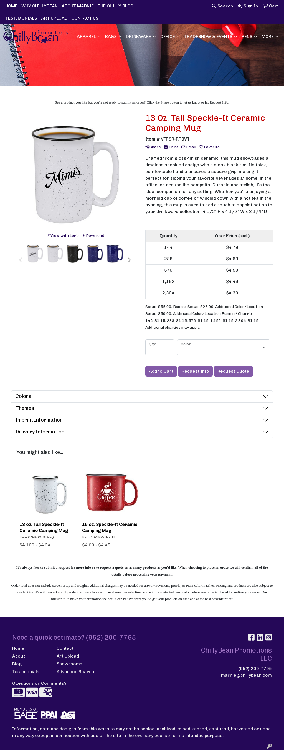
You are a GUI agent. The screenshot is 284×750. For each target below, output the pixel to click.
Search (222, 6)
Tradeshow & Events (208, 36)
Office (167, 36)
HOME (11, 6)
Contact (65, 648)
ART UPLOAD (54, 18)
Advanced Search (75, 671)
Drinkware (138, 36)
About (18, 656)
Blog (17, 663)
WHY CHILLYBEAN (39, 6)
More (268, 36)
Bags (111, 36)
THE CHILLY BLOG (115, 6)
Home (18, 648)
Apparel (86, 36)
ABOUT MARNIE (78, 6)
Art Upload (68, 656)
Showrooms (69, 663)
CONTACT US (85, 18)
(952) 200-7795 (255, 668)
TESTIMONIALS (21, 18)
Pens (247, 36)
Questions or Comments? (39, 683)
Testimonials (25, 671)
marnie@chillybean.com (246, 675)
